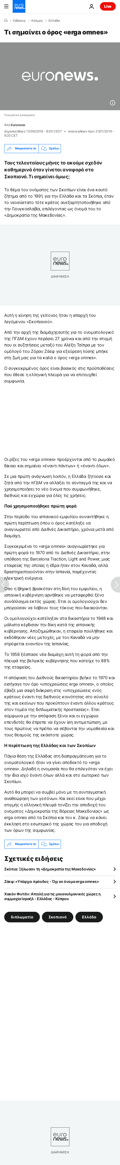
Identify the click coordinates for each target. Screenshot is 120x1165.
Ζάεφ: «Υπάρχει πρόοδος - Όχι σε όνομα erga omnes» (51, 881)
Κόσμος (37, 20)
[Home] (5, 20)
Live (108, 6)
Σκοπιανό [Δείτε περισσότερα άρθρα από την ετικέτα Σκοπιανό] (58, 916)
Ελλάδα (54, 20)
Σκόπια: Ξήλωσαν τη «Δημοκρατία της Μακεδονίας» (50, 869)
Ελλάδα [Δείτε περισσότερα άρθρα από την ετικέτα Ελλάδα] (89, 916)
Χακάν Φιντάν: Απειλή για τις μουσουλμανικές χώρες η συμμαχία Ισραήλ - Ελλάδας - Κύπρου (52, 896)
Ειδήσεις (19, 20)
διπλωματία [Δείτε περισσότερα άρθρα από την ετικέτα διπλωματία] (22, 916)
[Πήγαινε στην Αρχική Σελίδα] (19, 6)
